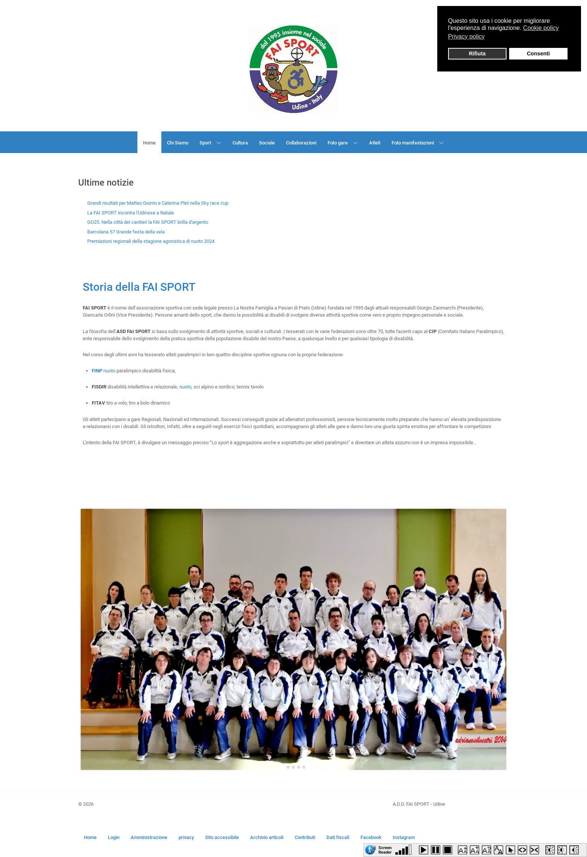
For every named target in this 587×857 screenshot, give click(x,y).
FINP (97, 370)
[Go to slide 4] (298, 767)
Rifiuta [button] (477, 54)
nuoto (109, 370)
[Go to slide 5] (303, 767)
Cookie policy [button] (541, 28)
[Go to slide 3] (293, 767)
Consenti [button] (538, 54)
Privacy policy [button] (466, 36)
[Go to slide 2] (288, 767)
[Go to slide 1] (283, 767)
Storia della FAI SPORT (139, 286)
